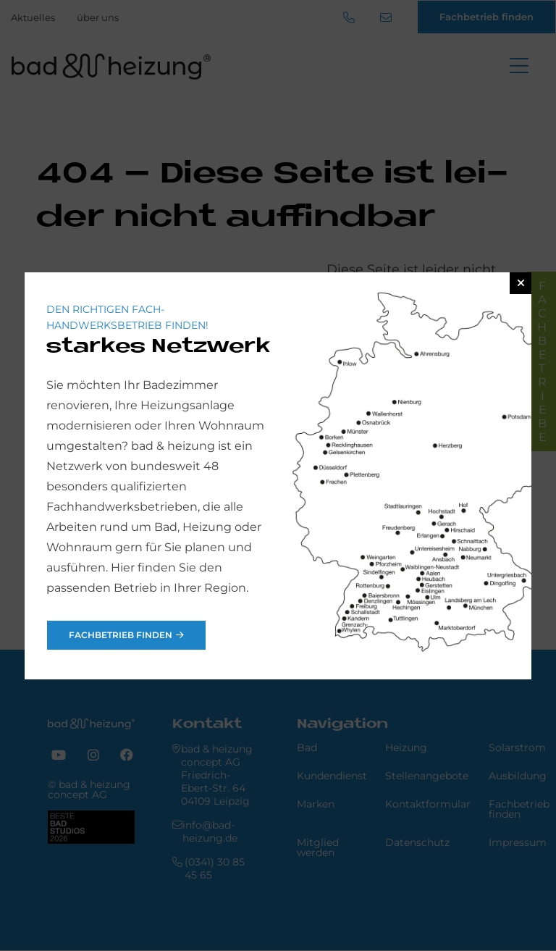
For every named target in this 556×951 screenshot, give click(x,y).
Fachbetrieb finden (120, 634)
